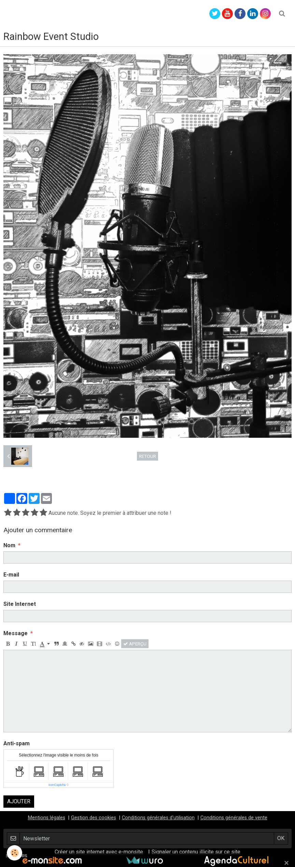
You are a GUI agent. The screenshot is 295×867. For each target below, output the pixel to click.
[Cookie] (14, 853)
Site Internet (19, 604)
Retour (147, 456)
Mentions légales (46, 818)
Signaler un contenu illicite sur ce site (196, 852)
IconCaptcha (57, 785)
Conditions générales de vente (233, 818)
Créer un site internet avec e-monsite (99, 852)
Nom (9, 545)
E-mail (11, 574)
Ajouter (18, 801)
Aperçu (134, 643)
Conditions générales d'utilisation (158, 818)
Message (15, 633)
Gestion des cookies (93, 818)
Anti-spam (16, 743)
